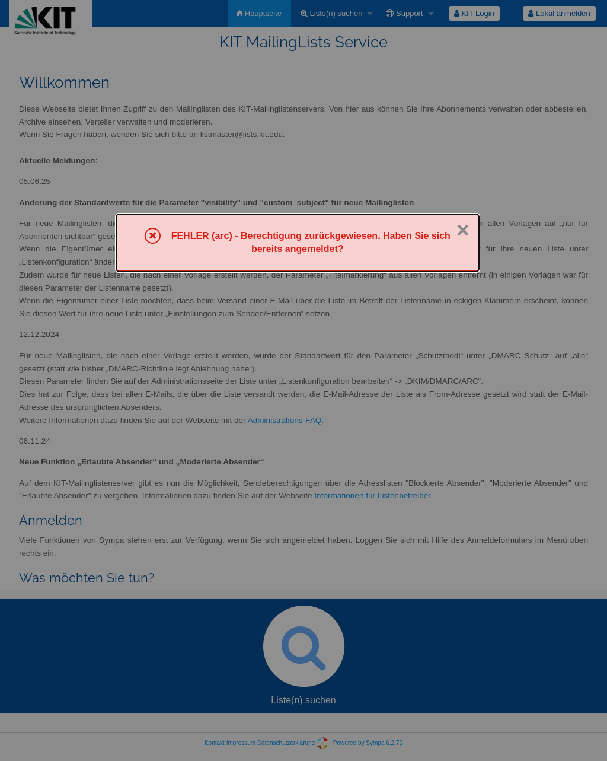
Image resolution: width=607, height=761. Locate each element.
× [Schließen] (462, 230)
